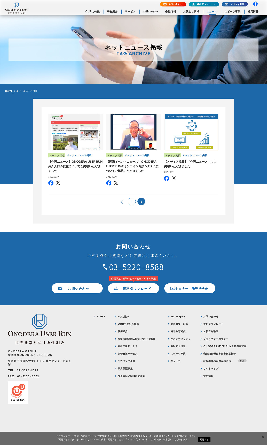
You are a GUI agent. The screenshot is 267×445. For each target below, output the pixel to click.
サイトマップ (210, 368)
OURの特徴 (92, 11)
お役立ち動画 (237, 4)
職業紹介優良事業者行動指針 (219, 353)
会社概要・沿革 (179, 323)
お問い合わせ (176, 4)
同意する (204, 439)
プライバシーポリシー (216, 338)
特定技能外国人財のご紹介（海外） (138, 338)
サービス (130, 11)
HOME (9, 90)
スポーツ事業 (232, 11)
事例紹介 (112, 11)
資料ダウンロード (206, 4)
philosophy (150, 11)
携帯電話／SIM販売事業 (131, 376)
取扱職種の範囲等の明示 (217, 361)
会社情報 (170, 11)
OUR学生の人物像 (128, 323)
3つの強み (123, 316)
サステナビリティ (181, 338)
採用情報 (253, 11)
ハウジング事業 (126, 361)
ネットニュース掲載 (80, 155)
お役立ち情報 (191, 11)
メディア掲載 (57, 155)
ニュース (212, 11)
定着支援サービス (128, 353)
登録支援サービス (128, 346)
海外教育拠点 (178, 331)
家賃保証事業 (125, 368)
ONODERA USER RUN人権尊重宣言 (225, 346)
